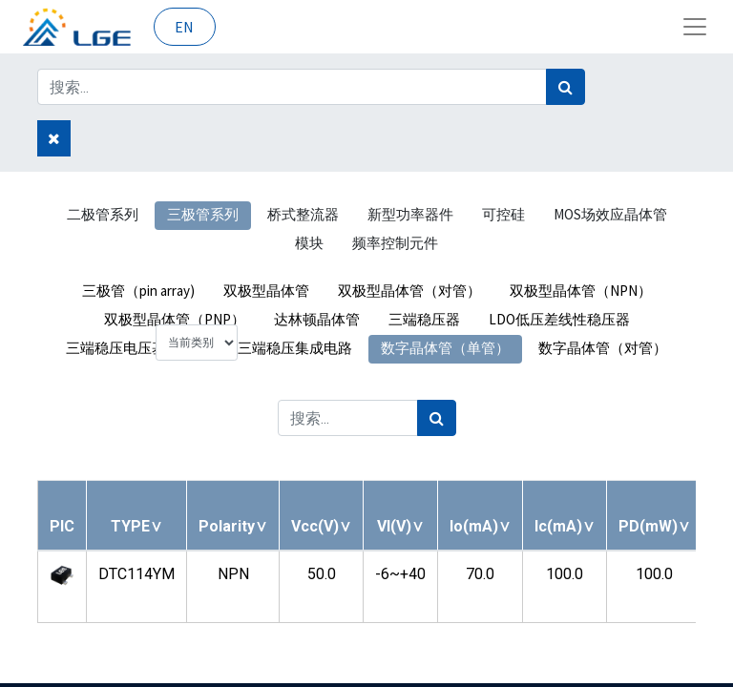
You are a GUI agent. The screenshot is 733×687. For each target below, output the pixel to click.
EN (184, 26)
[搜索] (565, 87)
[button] (136, 526)
